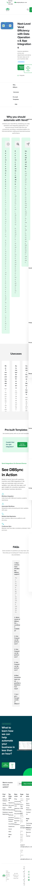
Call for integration (22, 444)
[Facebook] (28, 871)
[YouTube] (28, 880)
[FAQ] (16, 104)
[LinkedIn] (28, 877)
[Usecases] (16, 92)
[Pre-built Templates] (16, 98)
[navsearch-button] (28, 10)
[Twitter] (28, 874)
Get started (5, 764)
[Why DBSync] (16, 86)
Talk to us (12, 765)
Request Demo (21, 67)
